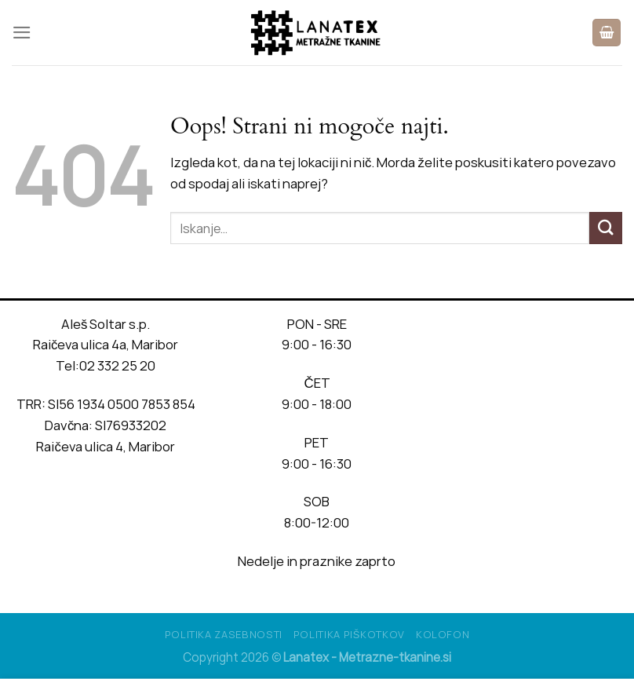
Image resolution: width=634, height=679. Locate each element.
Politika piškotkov (349, 634)
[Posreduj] (605, 228)
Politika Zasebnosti (223, 634)
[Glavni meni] (22, 33)
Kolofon (443, 634)
